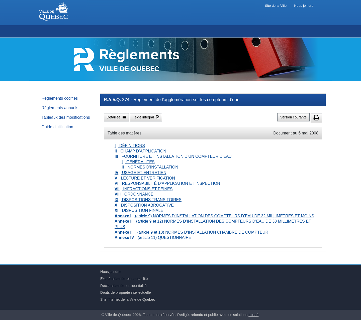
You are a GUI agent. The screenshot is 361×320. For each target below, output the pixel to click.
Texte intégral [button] (146, 117)
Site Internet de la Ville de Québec (127, 299)
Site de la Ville (276, 6)
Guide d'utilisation (57, 126)
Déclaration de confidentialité (123, 286)
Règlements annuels (60, 107)
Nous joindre (303, 6)
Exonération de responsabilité (124, 279)
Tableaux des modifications (66, 117)
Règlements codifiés (60, 98)
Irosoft (253, 315)
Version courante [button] (293, 117)
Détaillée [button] (116, 117)
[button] (316, 118)
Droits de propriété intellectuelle (125, 292)
